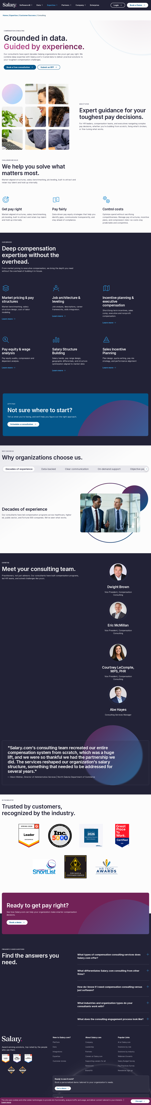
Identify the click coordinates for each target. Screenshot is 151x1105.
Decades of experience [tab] (19, 469)
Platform (56, 1042)
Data (55, 1047)
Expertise (56, 1056)
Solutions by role (124, 1047)
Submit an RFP (49, 67)
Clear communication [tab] (77, 469)
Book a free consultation (20, 67)
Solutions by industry (126, 1052)
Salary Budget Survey (126, 1061)
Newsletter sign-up (125, 1070)
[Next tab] (146, 469)
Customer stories (59, 1061)
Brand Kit (89, 1070)
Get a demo (63, 1088)
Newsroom (89, 1066)
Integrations (57, 1052)
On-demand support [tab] (109, 469)
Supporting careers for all (95, 1061)
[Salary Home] (10, 5)
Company (89, 1042)
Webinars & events (125, 1056)
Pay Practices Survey (126, 1066)
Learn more (8, 319)
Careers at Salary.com (93, 1056)
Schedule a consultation (23, 424)
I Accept (140, 1101)
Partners (88, 1052)
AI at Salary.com (124, 1042)
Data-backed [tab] (48, 469)
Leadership (89, 1047)
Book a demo (17, 922)
